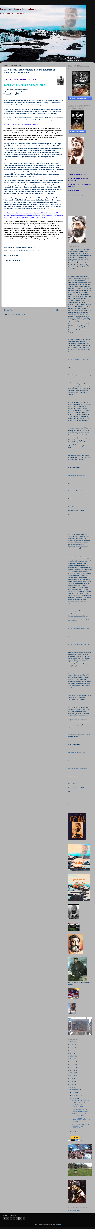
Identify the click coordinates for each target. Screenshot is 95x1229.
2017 (72, 1056)
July (73, 1131)
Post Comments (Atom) (19, 314)
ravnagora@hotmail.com (76, 475)
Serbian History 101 (74, 1210)
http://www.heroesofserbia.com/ (78, 359)
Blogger (58, 1224)
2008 (72, 1081)
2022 (72, 1042)
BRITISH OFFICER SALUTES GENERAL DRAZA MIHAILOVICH (80, 1126)
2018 (72, 1053)
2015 (72, 1061)
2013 (72, 1067)
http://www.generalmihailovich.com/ (79, 375)
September (75, 1095)
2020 (72, 1047)
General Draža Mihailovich (19, 9)
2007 (72, 1084)
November (75, 1089)
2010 (72, 1076)
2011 (72, 1073)
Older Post (59, 310)
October (74, 1092)
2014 (72, 1064)
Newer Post (8, 310)
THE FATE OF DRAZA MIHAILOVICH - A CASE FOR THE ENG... (81, 1120)
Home (34, 310)
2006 (72, 1087)
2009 (72, 1078)
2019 (72, 1050)
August (74, 1098)
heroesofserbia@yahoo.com (77, 491)
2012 (72, 1070)
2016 (72, 1059)
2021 (72, 1044)
